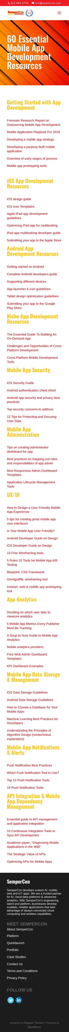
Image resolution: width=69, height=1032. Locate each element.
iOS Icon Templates (20, 206)
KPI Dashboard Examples (25, 666)
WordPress (34, 1027)
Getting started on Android (25, 266)
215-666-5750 (20, 3)
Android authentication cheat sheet (31, 390)
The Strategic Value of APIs (26, 854)
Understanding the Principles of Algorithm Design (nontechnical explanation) (29, 735)
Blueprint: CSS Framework (25, 572)
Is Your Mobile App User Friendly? (31, 531)
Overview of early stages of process (32, 158)
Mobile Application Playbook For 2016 (33, 132)
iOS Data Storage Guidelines (27, 692)
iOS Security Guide (20, 383)
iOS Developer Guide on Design (29, 545)
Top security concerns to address (30, 409)
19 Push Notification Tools (25, 787)
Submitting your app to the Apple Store (34, 240)
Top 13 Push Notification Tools (28, 780)
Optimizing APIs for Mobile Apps (29, 861)
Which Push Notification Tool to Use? (33, 773)
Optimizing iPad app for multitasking (32, 225)
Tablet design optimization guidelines (33, 296)
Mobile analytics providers (25, 647)
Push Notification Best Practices (29, 765)
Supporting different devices (26, 281)
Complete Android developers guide (32, 274)
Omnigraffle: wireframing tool (27, 579)
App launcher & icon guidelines (28, 289)
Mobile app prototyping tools (27, 166)
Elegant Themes (34, 1022)
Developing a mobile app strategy (30, 139)
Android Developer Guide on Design (32, 538)
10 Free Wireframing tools (25, 553)
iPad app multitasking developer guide (34, 233)
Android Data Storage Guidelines (30, 700)
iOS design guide (19, 199)
